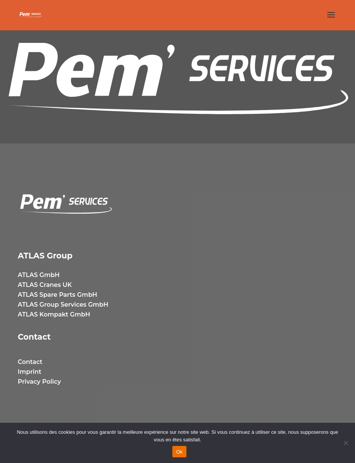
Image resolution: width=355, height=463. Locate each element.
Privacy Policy (39, 381)
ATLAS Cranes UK (45, 284)
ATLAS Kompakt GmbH (54, 314)
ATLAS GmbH (39, 275)
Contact (30, 361)
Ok (179, 452)
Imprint (29, 371)
